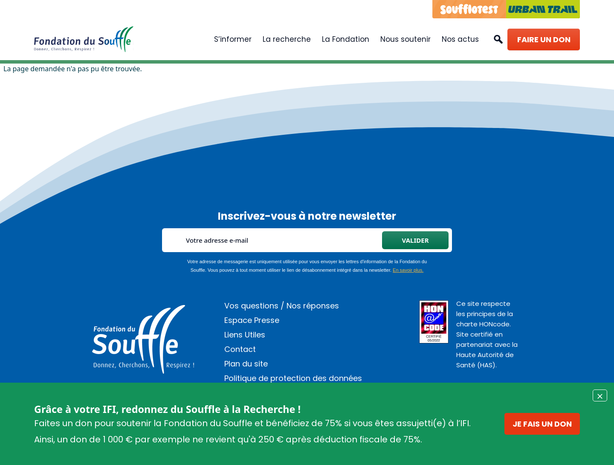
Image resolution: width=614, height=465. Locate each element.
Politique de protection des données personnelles (293, 382)
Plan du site (246, 363)
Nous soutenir (405, 39)
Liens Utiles (244, 334)
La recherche (287, 39)
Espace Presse (251, 320)
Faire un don (544, 39)
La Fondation (345, 39)
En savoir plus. (408, 270)
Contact (240, 349)
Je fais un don (542, 423)
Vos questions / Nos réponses (281, 305)
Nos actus (460, 39)
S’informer (233, 39)
